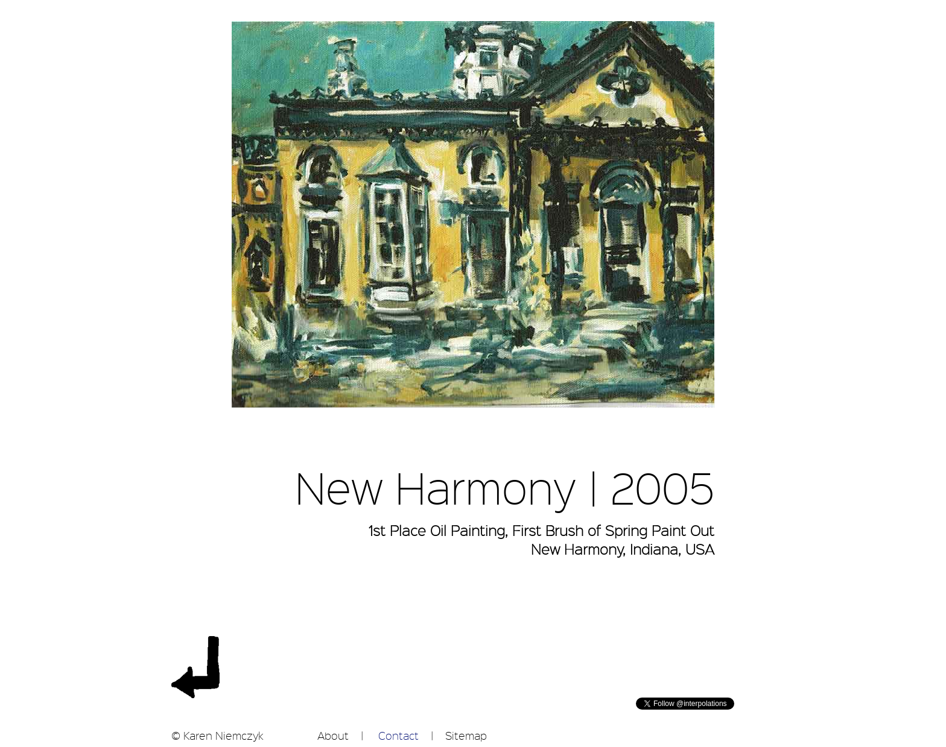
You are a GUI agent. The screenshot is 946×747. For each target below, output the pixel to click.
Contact (398, 735)
